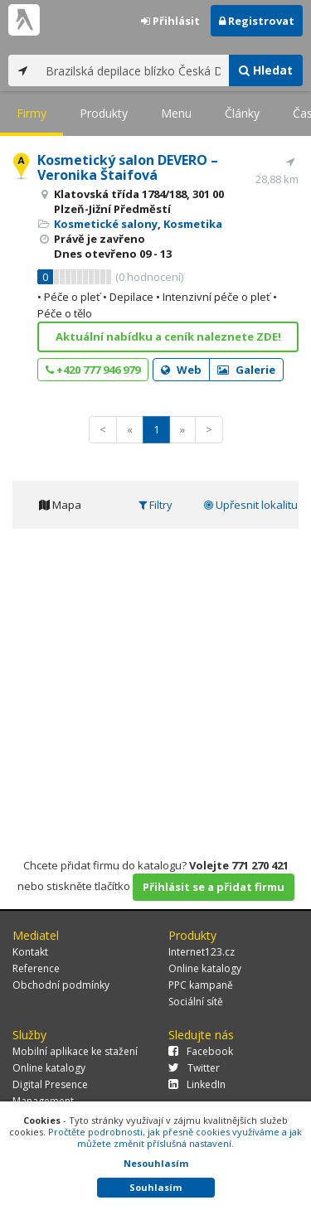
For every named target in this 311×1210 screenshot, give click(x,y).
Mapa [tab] (60, 504)
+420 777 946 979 (93, 369)
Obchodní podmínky (60, 985)
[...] (133, 70)
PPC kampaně (200, 985)
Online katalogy (204, 968)
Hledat (266, 70)
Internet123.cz (201, 952)
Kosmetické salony (106, 223)
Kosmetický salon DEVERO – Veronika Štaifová (127, 167)
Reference (36, 968)
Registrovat (256, 20)
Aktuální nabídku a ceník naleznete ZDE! (168, 336)
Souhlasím (155, 1187)
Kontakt (30, 952)
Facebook (200, 1051)
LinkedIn (197, 1084)
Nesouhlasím (156, 1163)
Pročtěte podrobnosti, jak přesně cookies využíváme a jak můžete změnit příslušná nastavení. (175, 1137)
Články (242, 113)
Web (181, 369)
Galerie (246, 369)
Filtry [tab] (155, 504)
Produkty (104, 113)
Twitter (194, 1068)
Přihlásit (170, 20)
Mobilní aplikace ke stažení (75, 1051)
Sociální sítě (195, 1002)
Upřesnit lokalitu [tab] (251, 504)
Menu (176, 113)
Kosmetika (192, 223)
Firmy (31, 113)
